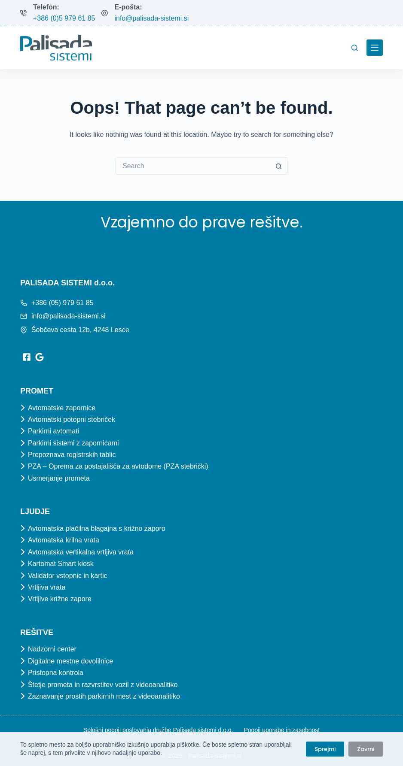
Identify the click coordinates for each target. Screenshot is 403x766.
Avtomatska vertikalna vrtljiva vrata (81, 552)
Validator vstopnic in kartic (67, 575)
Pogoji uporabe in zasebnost (282, 730)
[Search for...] (193, 166)
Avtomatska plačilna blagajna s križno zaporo (96, 528)
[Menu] (374, 47)
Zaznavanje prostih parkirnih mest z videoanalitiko (104, 696)
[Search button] (278, 166)
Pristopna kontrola (55, 672)
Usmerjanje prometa (59, 478)
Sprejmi (325, 749)
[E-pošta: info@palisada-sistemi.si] (104, 13)
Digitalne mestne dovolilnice (70, 661)
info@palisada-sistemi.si (151, 18)
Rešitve (36, 632)
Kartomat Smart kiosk (61, 563)
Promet (36, 391)
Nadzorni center (52, 649)
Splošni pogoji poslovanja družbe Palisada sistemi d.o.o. (158, 730)
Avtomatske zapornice (61, 408)
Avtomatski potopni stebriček (71, 419)
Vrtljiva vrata (46, 587)
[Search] (354, 48)
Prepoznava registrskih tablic (72, 454)
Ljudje (35, 511)
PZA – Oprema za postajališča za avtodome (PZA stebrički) (118, 466)
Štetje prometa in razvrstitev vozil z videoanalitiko (103, 684)
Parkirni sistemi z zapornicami (73, 443)
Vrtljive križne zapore (60, 599)
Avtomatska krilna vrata (63, 540)
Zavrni (365, 749)
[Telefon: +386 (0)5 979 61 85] (23, 13)
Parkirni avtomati (53, 431)
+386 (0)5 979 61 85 (64, 18)
